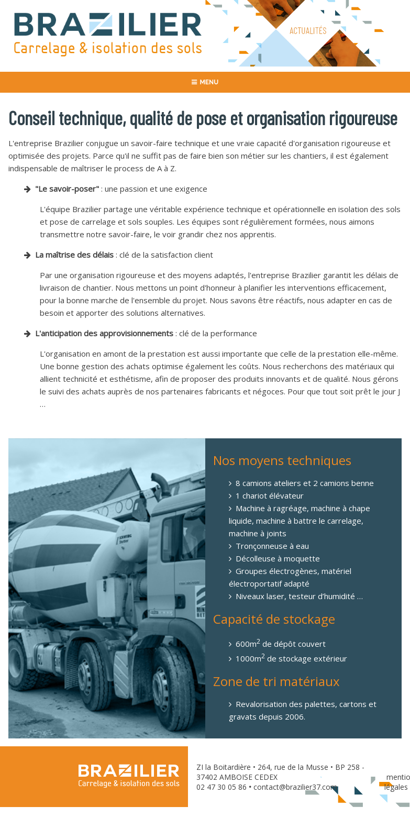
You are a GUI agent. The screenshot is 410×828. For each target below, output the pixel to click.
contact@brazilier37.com (295, 787)
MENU (205, 82)
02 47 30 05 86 (221, 787)
